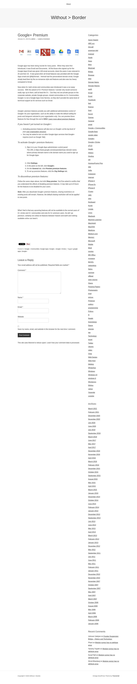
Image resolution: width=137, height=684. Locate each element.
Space (90, 325)
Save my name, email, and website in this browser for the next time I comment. (47, 329)
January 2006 (93, 624)
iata (89, 167)
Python (90, 311)
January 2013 (93, 543)
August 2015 (93, 479)
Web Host (91, 361)
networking (92, 265)
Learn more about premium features (61, 119)
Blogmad (91, 68)
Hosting (91, 156)
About (68, 4)
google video (93, 135)
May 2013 (91, 528)
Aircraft (90, 47)
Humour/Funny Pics (95, 163)
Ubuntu (91, 347)
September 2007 (94, 588)
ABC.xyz (91, 43)
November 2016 (94, 454)
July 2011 (91, 557)
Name (20, 297)
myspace (91, 258)
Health (90, 149)
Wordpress (92, 382)
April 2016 (92, 458)
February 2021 (93, 412)
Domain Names (94, 86)
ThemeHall (115, 676)
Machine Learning (94, 220)
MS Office (91, 255)
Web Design (92, 357)
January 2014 (93, 511)
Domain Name (93, 82)
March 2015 (92, 490)
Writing (90, 385)
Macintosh (92, 223)
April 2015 (92, 486)
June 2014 (92, 504)
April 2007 (92, 595)
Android (91, 54)
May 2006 (91, 609)
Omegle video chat (78, 682)
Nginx (90, 269)
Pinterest (91, 301)
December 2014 (94, 497)
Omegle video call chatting (95, 682)
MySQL (91, 262)
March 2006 (92, 617)
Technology (92, 336)
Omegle (9, 682)
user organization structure (36, 132)
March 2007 (92, 599)
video (90, 350)
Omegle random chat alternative (59, 682)
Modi (90, 248)
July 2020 (91, 423)
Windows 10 (92, 375)
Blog (90, 65)
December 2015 (94, 468)
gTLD (90, 146)
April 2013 (92, 532)
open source (92, 280)
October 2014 (93, 500)
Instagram (92, 174)
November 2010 (94, 578)
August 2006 (93, 606)
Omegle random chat (26, 682)
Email (20, 307)
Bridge (90, 72)
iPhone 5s (92, 184)
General (91, 121)
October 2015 (93, 472)
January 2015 (93, 493)
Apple (90, 57)
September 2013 (94, 518)
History (90, 153)
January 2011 (93, 571)
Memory (91, 237)
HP (89, 160)
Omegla (15, 682)
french (90, 114)
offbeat (90, 276)
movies (90, 251)
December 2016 (94, 451)
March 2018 (92, 437)
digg (89, 79)
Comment (22, 270)
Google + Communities (32, 249)
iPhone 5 (91, 181)
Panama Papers (94, 287)
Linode (90, 209)
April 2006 (92, 613)
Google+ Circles (61, 249)
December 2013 (94, 514)
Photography (93, 290)
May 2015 (91, 483)
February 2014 (93, 507)
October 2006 (93, 602)
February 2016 (93, 465)
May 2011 (91, 564)
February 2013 (93, 539)
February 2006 (93, 620)
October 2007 (93, 585)
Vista (90, 354)
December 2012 (94, 546)
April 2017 (92, 447)
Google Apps (44, 249)
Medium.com (93, 234)
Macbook (91, 216)
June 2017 (92, 440)
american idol (93, 50)
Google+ (52, 249)
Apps (90, 61)
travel (90, 339)
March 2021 (92, 409)
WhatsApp (92, 368)
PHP (90, 294)
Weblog (91, 364)
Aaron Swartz (93, 40)
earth (90, 89)
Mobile (90, 244)
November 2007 (94, 581)
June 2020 (92, 426)
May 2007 (91, 592)
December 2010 (94, 574)
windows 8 (92, 378)
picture (90, 297)
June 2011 (92, 560)
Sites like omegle (40, 682)
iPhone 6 (91, 188)
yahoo (90, 389)
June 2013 (92, 525)
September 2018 (94, 433)
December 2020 (94, 416)
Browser (91, 75)
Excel (90, 96)
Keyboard (91, 202)
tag (89, 332)
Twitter (90, 343)
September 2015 (94, 476)
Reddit (90, 318)
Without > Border (68, 17)
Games (91, 117)
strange (91, 329)
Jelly (90, 195)
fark (89, 103)
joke (89, 198)
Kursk (90, 206)
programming (93, 308)
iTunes (90, 191)
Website (21, 317)
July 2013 (91, 521)
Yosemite (91, 392)
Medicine (91, 230)
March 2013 (92, 535)
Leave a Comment (44, 39)
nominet (91, 273)
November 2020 (94, 419)
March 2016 (92, 461)
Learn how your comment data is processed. (63, 343)
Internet (91, 177)
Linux (90, 213)
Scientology (92, 322)
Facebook (91, 100)
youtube (91, 396)
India (90, 170)
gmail (90, 124)
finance (91, 107)
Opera (90, 283)
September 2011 (94, 553)
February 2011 (93, 567)
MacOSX (91, 227)
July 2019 (91, 430)
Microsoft (91, 241)
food (89, 110)
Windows (91, 371)
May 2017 (91, 444)
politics (90, 304)
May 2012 (91, 550)
